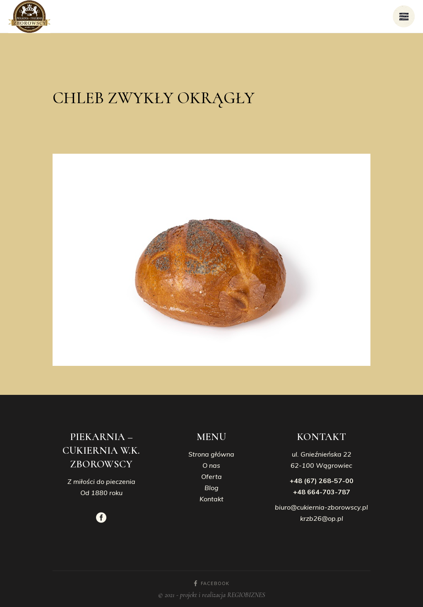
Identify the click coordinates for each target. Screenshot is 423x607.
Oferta (211, 476)
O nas (211, 465)
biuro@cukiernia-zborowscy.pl (321, 507)
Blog (211, 488)
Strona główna (211, 454)
